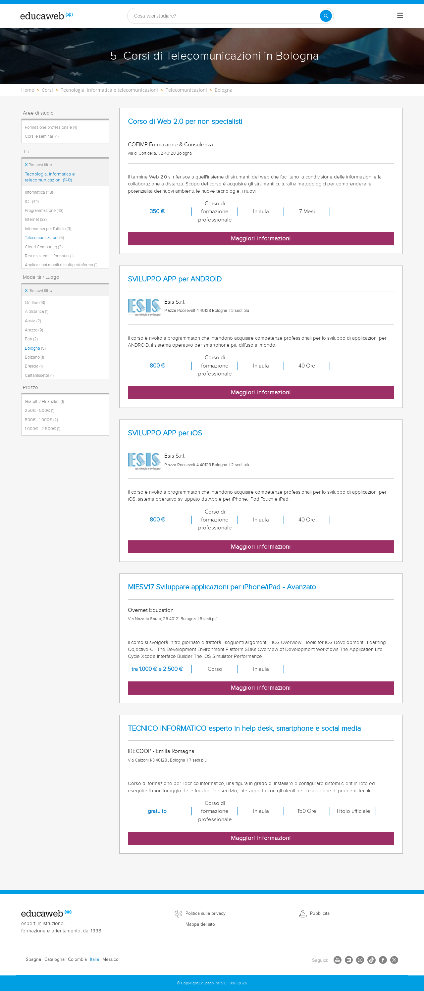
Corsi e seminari (42, 136)
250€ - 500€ (39, 410)
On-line (35, 302)
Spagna (33, 959)
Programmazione (44, 210)
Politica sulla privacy (206, 913)
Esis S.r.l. (175, 302)
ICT (32, 201)
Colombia (77, 959)
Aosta (33, 320)
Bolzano (34, 357)
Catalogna (54, 959)
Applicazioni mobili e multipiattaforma (61, 265)
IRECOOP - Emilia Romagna (161, 751)
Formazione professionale (51, 127)
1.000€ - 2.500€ (42, 428)
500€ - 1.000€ (41, 419)
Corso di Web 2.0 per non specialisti (185, 122)
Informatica (39, 192)
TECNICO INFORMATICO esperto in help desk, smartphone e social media (244, 728)
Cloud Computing (44, 247)
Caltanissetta (39, 375)
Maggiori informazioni (261, 238)
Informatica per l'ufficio (48, 228)
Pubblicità (320, 913)
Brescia (34, 366)
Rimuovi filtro (38, 165)
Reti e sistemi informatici (49, 256)
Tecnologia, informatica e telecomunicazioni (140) (50, 177)
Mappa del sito (200, 924)
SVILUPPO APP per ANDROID (175, 279)
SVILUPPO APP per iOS (165, 433)
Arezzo (34, 330)
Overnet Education (151, 610)
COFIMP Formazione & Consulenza (170, 144)
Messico (110, 959)
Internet (36, 219)
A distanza (36, 311)
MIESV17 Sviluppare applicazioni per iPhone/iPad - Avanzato (222, 587)
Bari (31, 339)
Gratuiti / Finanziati (44, 401)
